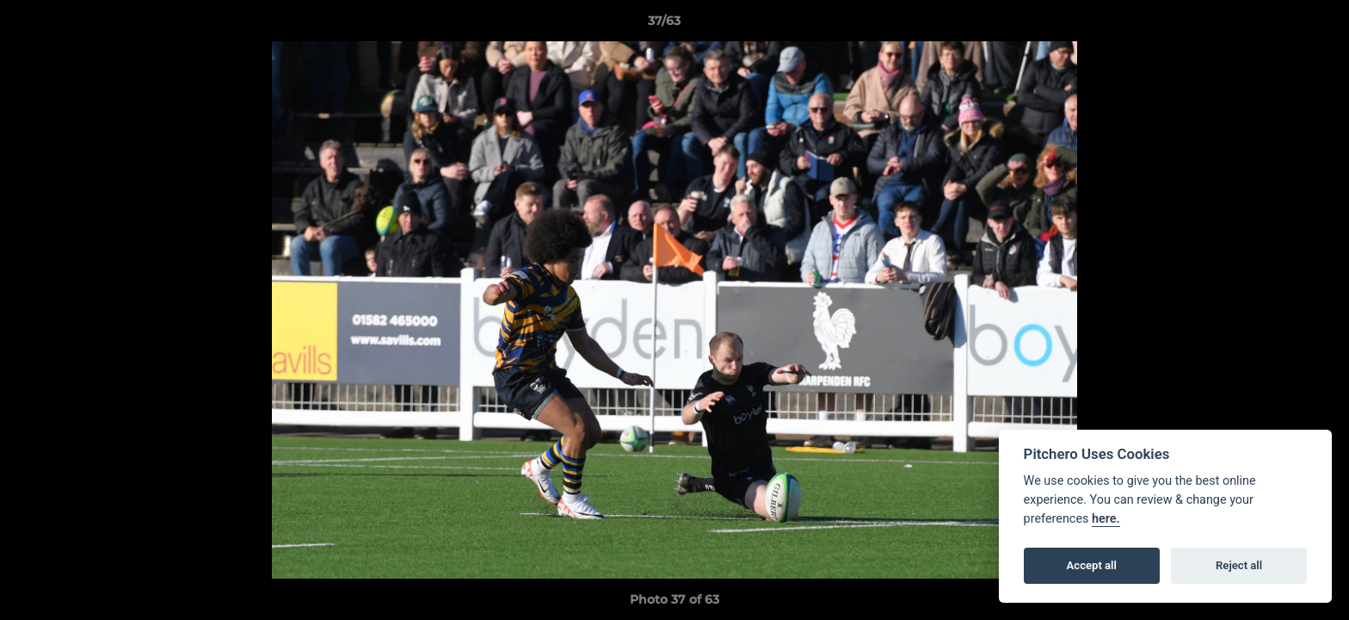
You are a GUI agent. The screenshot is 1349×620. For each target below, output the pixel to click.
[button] (1276, 25)
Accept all (1092, 565)
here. (1106, 519)
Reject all (1239, 565)
